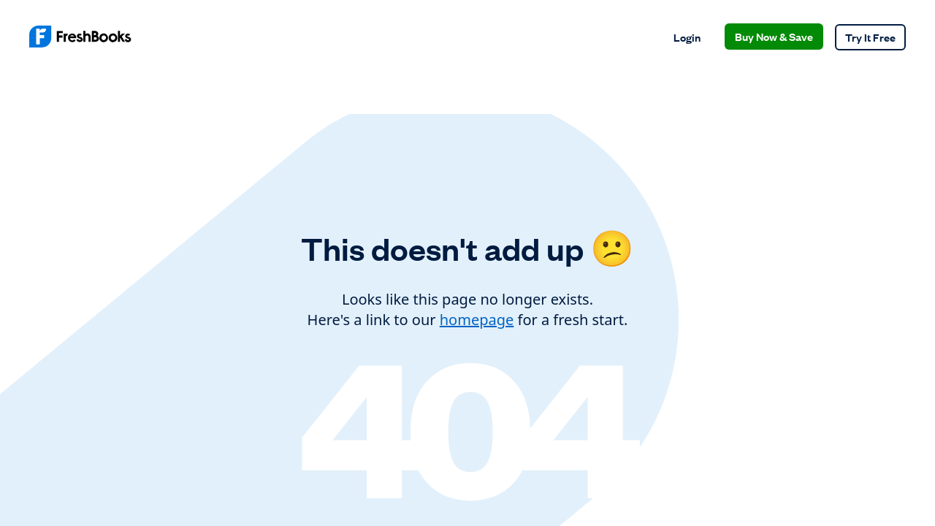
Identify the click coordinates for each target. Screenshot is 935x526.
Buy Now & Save (774, 36)
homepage (477, 319)
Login (687, 37)
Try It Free (870, 37)
